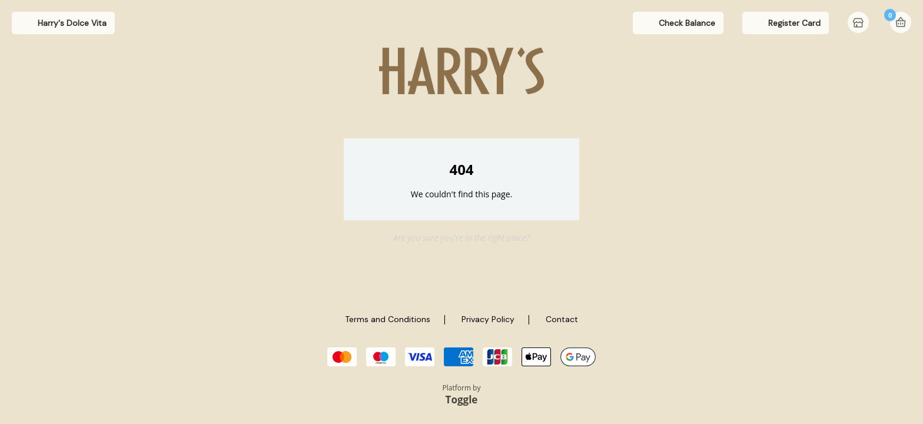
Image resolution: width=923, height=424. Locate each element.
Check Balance (687, 23)
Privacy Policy (488, 319)
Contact (562, 319)
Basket (900, 22)
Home (859, 23)
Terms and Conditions (387, 319)
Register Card (794, 23)
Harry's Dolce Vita (72, 23)
